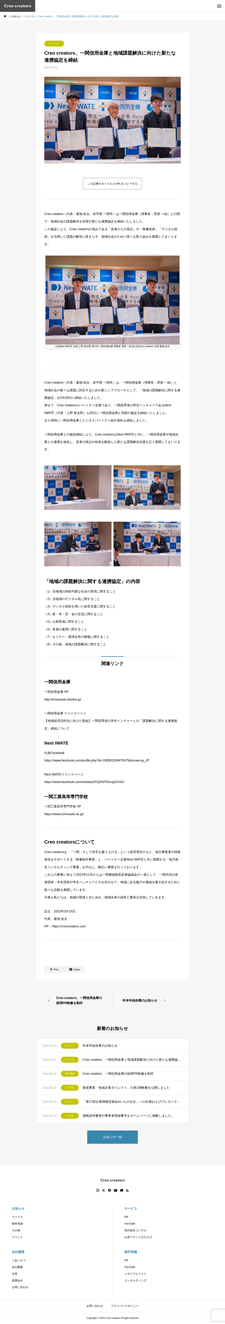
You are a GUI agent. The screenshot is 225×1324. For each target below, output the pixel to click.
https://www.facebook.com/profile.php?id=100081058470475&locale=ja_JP (96, 760)
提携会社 (17, 1280)
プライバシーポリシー (125, 1305)
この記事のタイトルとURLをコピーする (112, 183)
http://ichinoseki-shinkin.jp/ (62, 699)
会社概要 (18, 1252)
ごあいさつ (19, 1260)
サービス (130, 1208)
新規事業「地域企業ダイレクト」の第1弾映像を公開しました (126, 1087)
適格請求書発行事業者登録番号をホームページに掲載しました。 (128, 1115)
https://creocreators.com (69, 926)
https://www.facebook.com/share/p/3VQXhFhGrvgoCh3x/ (84, 782)
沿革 (14, 1273)
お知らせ (18, 1208)
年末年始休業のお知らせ (100, 1045)
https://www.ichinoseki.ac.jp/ (64, 814)
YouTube (129, 1223)
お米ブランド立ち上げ (138, 1237)
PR (126, 1216)
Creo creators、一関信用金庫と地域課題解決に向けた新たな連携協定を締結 (132, 1059)
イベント (70, 1101)
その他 (69, 1087)
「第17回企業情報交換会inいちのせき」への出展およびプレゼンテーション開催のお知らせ (132, 1101)
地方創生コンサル (135, 1230)
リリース (54, 43)
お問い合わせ (20, 1287)
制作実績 (70, 1073)
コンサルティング (135, 1280)
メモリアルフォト (135, 1273)
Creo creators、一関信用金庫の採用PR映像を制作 (120, 1073)
